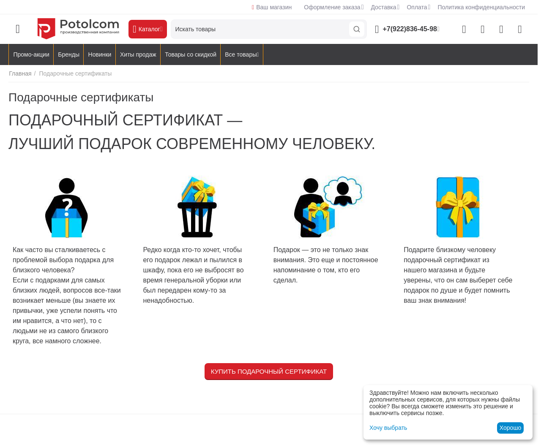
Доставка (383, 7)
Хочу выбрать (388, 427)
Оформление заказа (332, 7)
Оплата (417, 7)
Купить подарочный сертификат (269, 371)
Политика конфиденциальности (481, 7)
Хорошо (511, 427)
